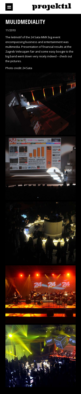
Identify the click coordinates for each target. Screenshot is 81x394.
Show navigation (9, 7)
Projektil (51, 7)
